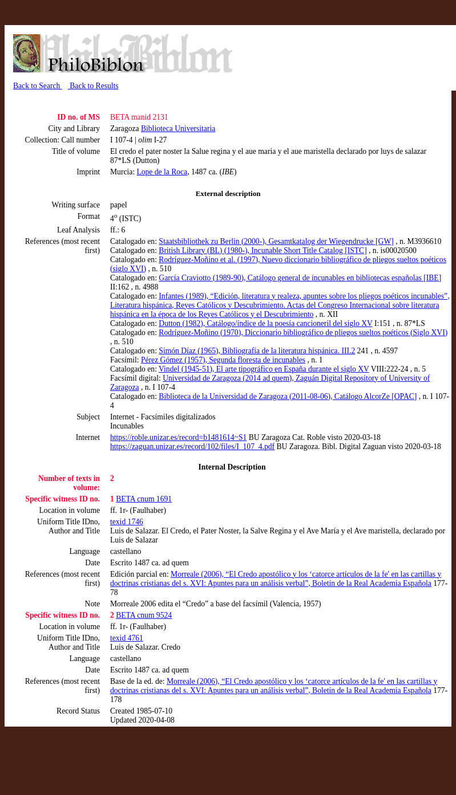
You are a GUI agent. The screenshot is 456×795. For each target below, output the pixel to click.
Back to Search (37, 85)
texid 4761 (126, 638)
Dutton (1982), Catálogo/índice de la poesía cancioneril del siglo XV (265, 323)
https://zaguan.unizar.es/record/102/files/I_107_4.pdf (192, 446)
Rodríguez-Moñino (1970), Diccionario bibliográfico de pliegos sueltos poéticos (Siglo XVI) (303, 332)
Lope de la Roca (161, 172)
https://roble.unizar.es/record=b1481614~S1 (178, 437)
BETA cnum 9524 (144, 615)
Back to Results (93, 85)
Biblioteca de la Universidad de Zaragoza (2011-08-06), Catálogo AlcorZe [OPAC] (288, 396)
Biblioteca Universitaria (178, 128)
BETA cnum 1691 (144, 499)
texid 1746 (126, 521)
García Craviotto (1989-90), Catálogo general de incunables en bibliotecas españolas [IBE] (300, 278)
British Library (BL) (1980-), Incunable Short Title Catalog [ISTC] (262, 250)
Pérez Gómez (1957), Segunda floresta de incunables (223, 360)
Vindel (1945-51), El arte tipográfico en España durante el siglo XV (264, 369)
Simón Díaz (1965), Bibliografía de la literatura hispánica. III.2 (257, 350)
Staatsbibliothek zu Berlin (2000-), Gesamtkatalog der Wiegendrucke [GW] (276, 241)
